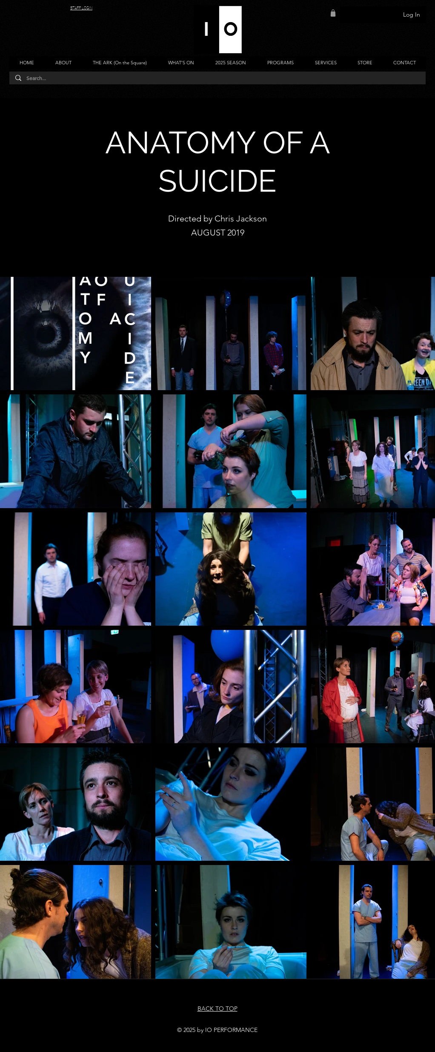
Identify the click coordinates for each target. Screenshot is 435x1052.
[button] (63, 62)
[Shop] (333, 12)
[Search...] (217, 79)
